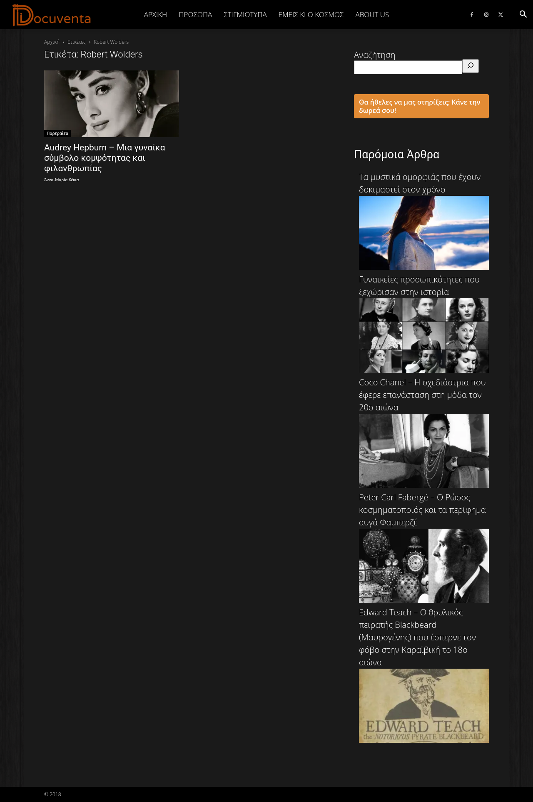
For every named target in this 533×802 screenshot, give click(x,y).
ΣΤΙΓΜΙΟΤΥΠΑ (245, 14)
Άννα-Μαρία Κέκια (61, 179)
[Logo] (51, 15)
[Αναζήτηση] (470, 66)
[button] (523, 14)
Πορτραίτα (57, 133)
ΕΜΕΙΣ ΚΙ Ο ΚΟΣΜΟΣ (311, 14)
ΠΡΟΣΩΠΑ (195, 14)
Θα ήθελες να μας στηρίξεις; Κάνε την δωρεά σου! (420, 106)
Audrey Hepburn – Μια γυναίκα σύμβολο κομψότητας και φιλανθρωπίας (104, 157)
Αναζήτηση (375, 54)
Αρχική (155, 14)
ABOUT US (372, 14)
